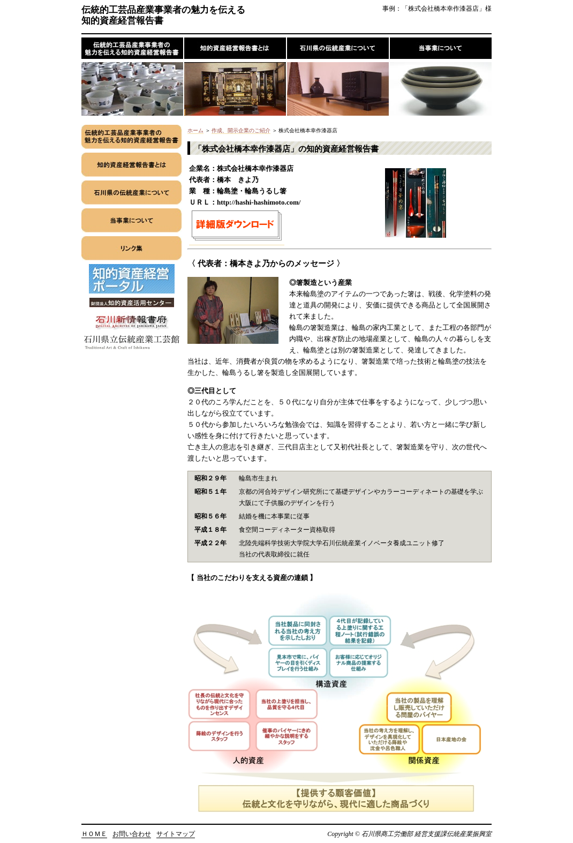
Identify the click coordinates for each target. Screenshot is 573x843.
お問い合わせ (131, 834)
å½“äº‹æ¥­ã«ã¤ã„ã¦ (441, 76)
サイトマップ (175, 834)
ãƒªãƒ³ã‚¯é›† (131, 250)
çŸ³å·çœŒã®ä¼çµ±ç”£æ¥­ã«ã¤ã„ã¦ (338, 76)
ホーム (195, 130)
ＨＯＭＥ (94, 834)
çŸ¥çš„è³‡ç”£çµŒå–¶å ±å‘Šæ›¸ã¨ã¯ (235, 76)
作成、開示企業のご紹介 (241, 130)
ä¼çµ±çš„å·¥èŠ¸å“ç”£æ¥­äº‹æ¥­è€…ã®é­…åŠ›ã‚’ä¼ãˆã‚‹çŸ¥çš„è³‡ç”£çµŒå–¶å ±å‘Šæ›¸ (132, 76)
